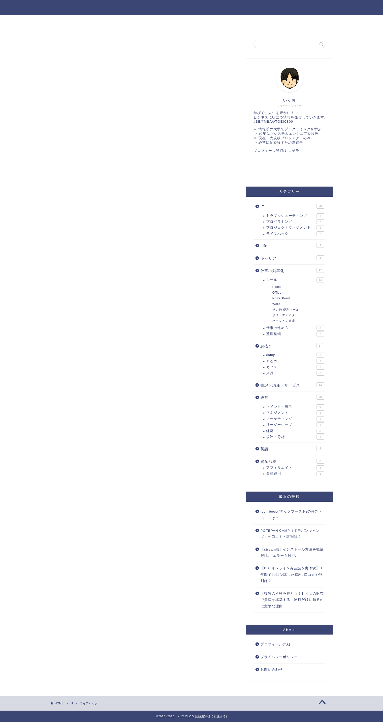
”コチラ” (294, 151)
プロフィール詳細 (275, 644)
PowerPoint (281, 298)
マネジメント (295, 412)
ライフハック (295, 233)
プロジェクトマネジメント (295, 227)
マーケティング (295, 419)
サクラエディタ (283, 315)
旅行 (295, 373)
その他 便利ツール (285, 309)
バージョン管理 (283, 321)
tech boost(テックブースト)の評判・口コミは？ (291, 515)
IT (135, 21)
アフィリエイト (295, 467)
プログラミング (295, 221)
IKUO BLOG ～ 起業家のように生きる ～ (191, 7)
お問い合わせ (271, 669)
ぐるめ (295, 361)
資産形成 (292, 461)
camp (295, 355)
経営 (78, 21)
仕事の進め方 (295, 328)
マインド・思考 (295, 406)
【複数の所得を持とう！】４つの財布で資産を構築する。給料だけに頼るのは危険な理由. (292, 600)
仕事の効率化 (248, 21)
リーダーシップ (295, 424)
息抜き (292, 345)
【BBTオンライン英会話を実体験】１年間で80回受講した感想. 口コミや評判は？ (291, 574)
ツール (295, 280)
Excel (276, 287)
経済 (295, 431)
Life (292, 245)
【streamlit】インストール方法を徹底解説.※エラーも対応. (292, 553)
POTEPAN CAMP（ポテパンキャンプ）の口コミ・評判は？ (290, 534)
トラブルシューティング (295, 215)
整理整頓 (295, 334)
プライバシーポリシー (279, 657)
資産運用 (295, 473)
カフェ (295, 367)
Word (276, 304)
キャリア (292, 257)
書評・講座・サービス (304, 21)
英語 (191, 21)
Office (277, 292)
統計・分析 (295, 437)
